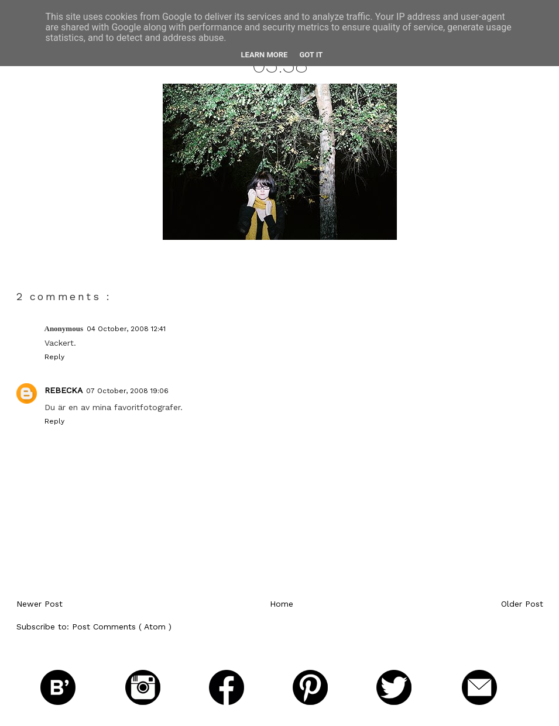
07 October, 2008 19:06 (127, 391)
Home (281, 603)
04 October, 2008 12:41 (126, 329)
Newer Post (39, 603)
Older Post (522, 603)
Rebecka (63, 390)
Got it (311, 54)
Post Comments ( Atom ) (122, 626)
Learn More (264, 54)
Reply (54, 357)
